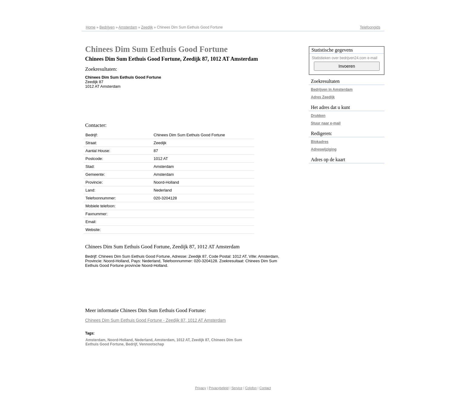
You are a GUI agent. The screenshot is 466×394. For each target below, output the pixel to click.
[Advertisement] (195, 103)
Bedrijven (107, 27)
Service (236, 388)
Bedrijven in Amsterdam (332, 89)
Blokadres (319, 142)
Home (90, 27)
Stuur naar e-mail (326, 123)
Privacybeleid (218, 388)
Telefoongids (370, 27)
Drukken (318, 116)
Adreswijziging (324, 149)
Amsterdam (127, 27)
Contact (265, 388)
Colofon (251, 388)
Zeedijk (147, 27)
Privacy (200, 388)
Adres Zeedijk (323, 97)
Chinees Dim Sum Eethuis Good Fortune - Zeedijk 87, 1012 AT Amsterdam (155, 320)
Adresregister (369, 7)
